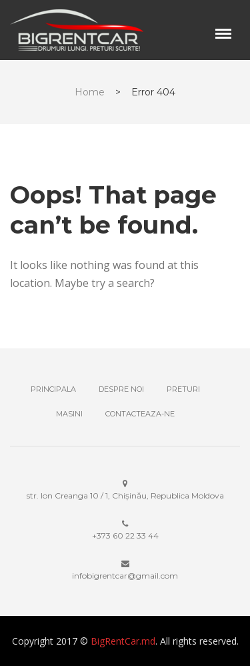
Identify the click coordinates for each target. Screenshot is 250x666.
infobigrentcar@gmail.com (125, 576)
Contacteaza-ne (140, 413)
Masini (69, 413)
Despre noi (121, 389)
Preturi (183, 389)
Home (90, 92)
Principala (53, 389)
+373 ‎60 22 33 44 (125, 536)
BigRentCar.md (123, 641)
